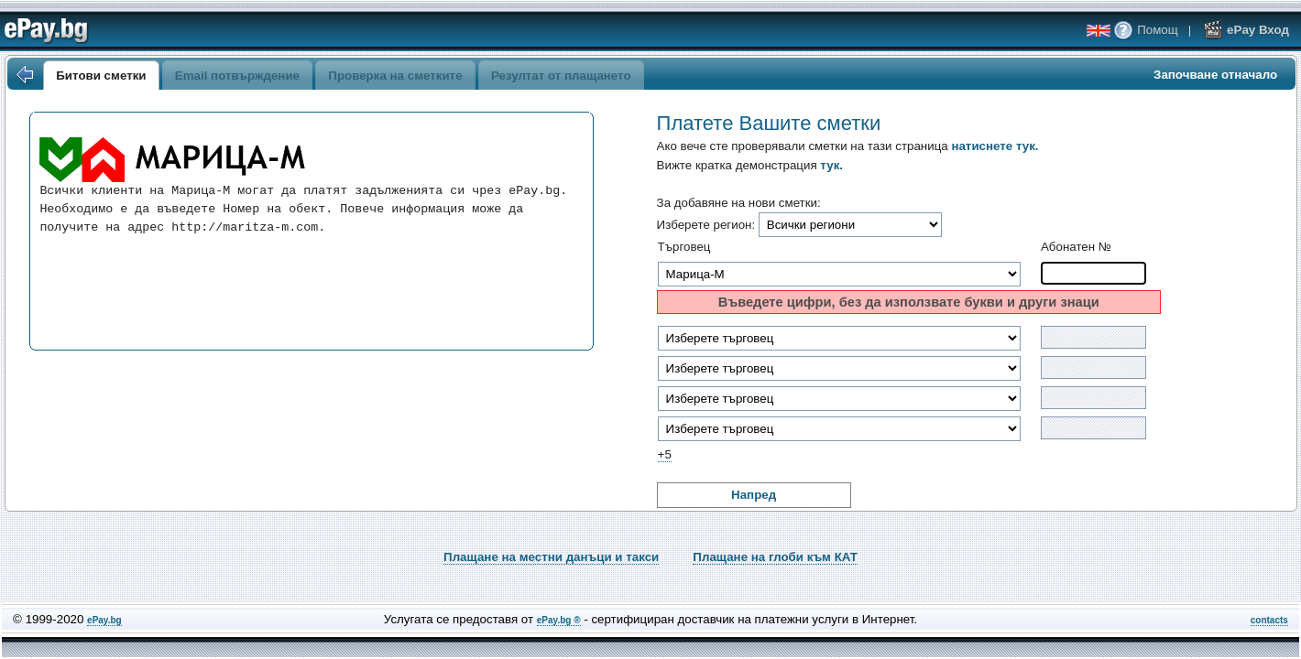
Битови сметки (101, 75)
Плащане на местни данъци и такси (551, 557)
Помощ (1145, 30)
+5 (665, 454)
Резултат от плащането (561, 75)
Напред (753, 495)
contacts (1269, 620)
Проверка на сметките (395, 75)
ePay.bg (104, 620)
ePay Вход (1246, 29)
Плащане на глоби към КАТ (775, 557)
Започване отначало (1215, 74)
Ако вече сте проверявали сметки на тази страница (848, 146)
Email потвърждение (237, 75)
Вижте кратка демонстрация (750, 165)
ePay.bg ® (559, 620)
